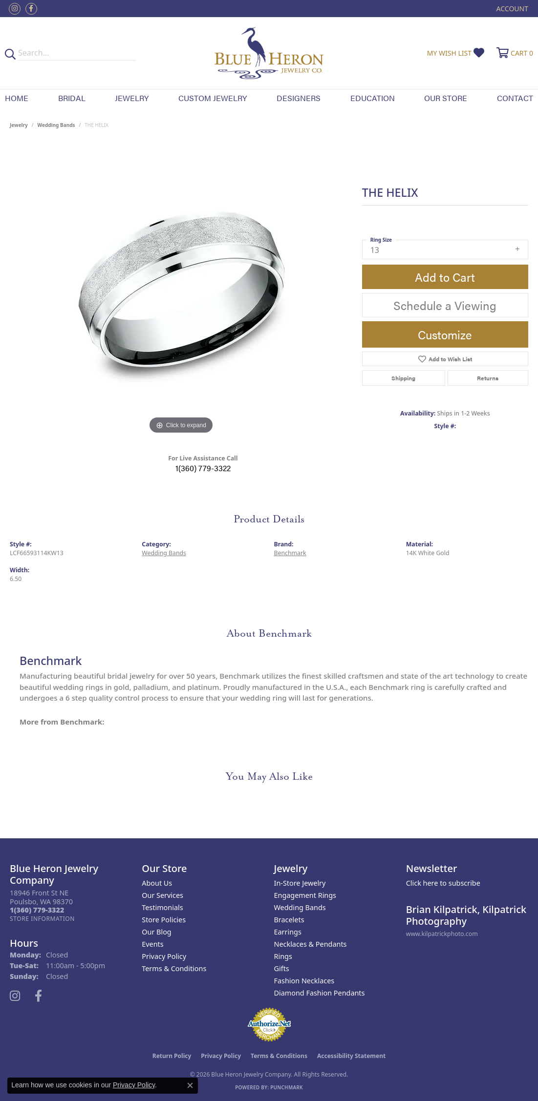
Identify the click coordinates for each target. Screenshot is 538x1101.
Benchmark (290, 553)
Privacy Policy (164, 956)
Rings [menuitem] (283, 956)
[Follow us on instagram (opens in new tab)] (15, 9)
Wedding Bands (56, 125)
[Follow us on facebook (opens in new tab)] (31, 9)
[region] (180, 290)
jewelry (19, 125)
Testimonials (162, 907)
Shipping (403, 378)
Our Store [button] (445, 98)
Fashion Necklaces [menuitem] (304, 980)
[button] (511, 8)
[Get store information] (42, 918)
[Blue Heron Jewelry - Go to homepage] (269, 53)
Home (16, 98)
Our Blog (156, 931)
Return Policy (172, 1056)
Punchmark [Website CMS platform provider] (286, 1087)
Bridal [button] (72, 98)
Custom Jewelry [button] (212, 98)
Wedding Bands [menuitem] (300, 907)
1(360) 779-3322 (203, 468)
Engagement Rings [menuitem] (305, 895)
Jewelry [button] (132, 98)
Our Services (162, 895)
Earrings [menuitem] (287, 931)
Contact (515, 98)
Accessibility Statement (351, 1056)
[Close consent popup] (190, 1085)
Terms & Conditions (174, 968)
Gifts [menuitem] (281, 968)
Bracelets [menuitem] (289, 919)
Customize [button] (445, 334)
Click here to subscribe (443, 883)
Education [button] (372, 98)
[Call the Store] (37, 909)
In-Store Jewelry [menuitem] (300, 883)
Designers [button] (299, 98)
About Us (157, 883)
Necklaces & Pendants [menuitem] (310, 944)
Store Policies (164, 919)
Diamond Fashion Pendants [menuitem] (319, 992)
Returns (487, 378)
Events (152, 944)
